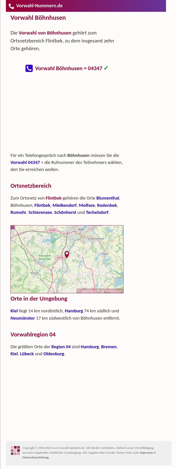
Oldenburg (53, 354)
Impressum (146, 452)
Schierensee (40, 212)
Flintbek (42, 205)
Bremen (109, 347)
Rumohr (18, 212)
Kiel (14, 311)
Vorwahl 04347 (25, 162)
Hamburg (74, 311)
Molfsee (87, 205)
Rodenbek (107, 205)
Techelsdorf (97, 212)
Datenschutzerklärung (35, 457)
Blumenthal (107, 198)
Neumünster (22, 318)
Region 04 (61, 347)
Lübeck (27, 354)
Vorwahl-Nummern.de (35, 5)
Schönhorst (65, 212)
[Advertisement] (70, 114)
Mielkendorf (65, 205)
